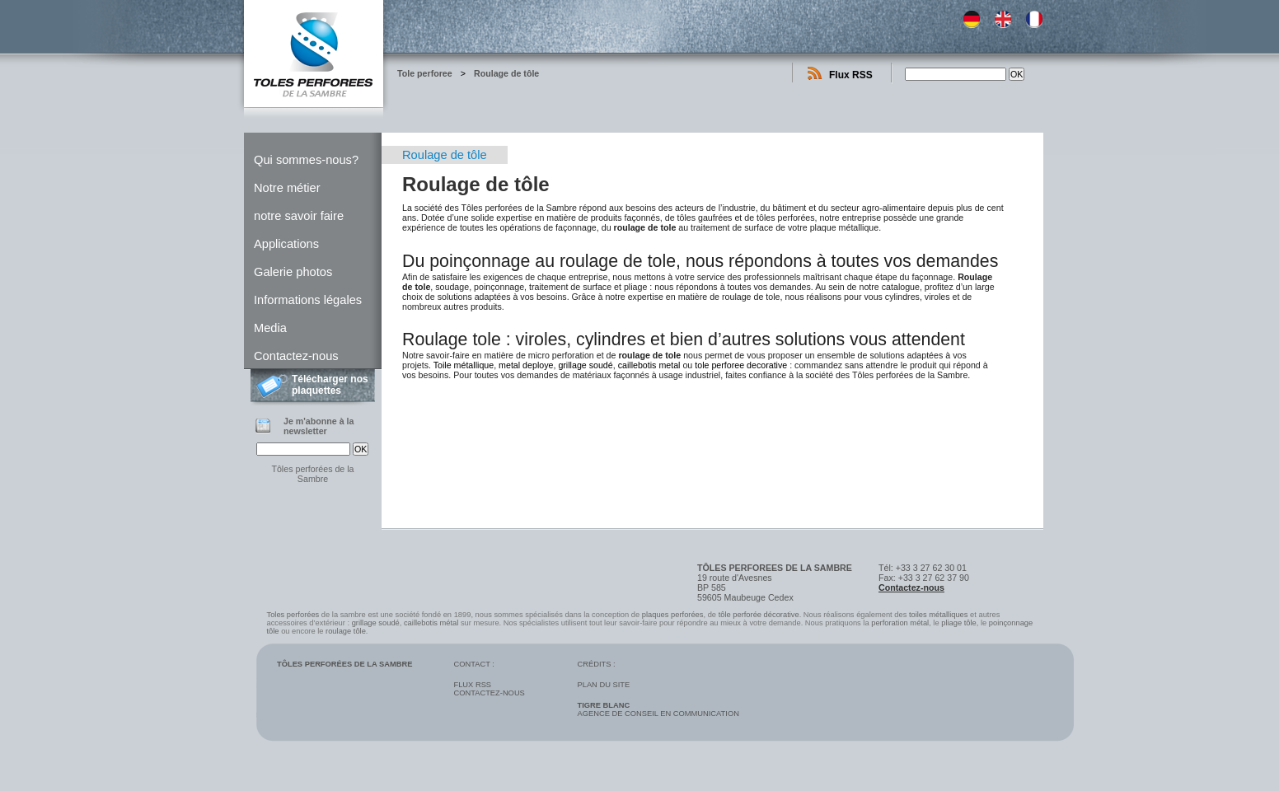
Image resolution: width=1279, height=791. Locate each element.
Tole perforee (424, 73)
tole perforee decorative (741, 365)
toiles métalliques (938, 615)
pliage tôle (959, 623)
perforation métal (900, 623)
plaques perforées (673, 615)
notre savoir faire (299, 215)
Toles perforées (293, 615)
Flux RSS (851, 75)
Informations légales (308, 300)
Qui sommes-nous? (306, 159)
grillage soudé (585, 365)
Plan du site (603, 685)
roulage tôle (346, 631)
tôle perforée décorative (759, 615)
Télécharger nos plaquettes (330, 384)
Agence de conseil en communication (657, 709)
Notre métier (287, 187)
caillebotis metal (649, 365)
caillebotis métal (431, 623)
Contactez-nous (296, 356)
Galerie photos (293, 271)
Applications (286, 243)
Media (270, 328)
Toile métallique (463, 365)
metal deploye (526, 365)
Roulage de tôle (506, 73)
